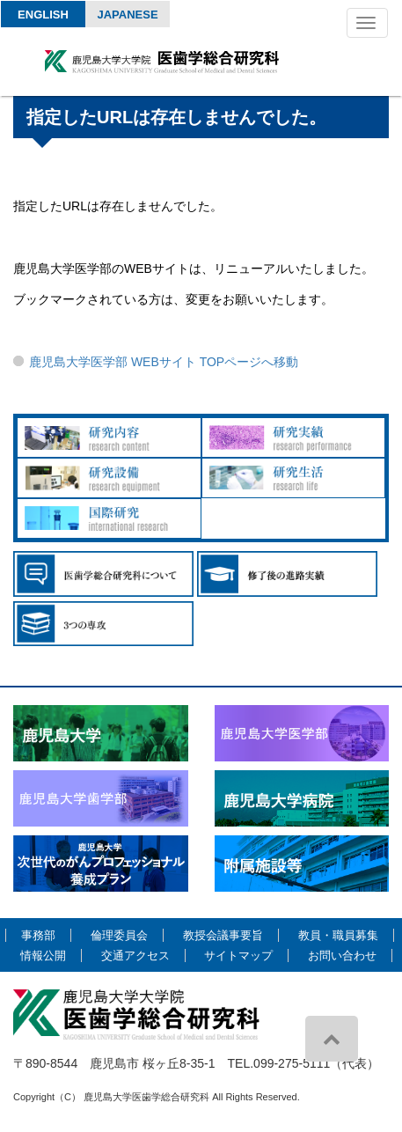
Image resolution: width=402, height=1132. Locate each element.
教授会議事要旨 (223, 935)
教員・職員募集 (338, 935)
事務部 (38, 935)
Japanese (127, 14)
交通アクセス (135, 955)
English (43, 14)
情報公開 (43, 955)
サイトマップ (238, 955)
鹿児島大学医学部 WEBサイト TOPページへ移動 (163, 362)
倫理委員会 (119, 935)
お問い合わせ (342, 955)
